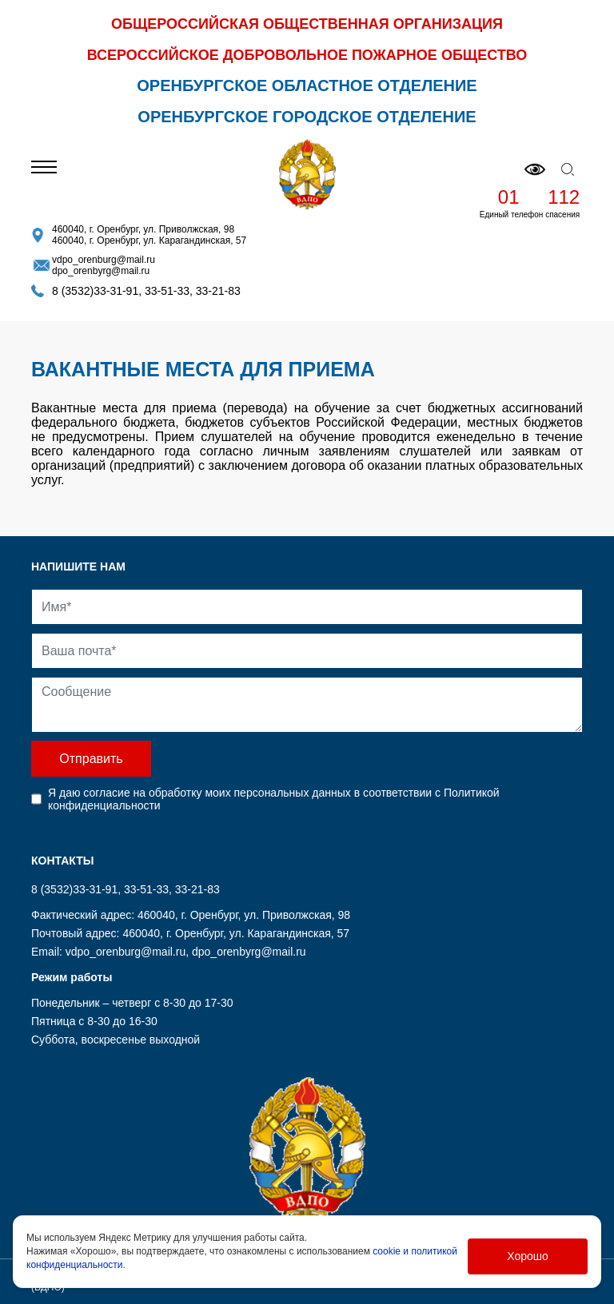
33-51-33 (167, 290)
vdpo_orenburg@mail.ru (103, 259)
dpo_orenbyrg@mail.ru (101, 270)
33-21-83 (218, 290)
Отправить (90, 758)
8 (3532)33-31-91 (95, 290)
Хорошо (527, 1256)
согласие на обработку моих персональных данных (216, 792)
